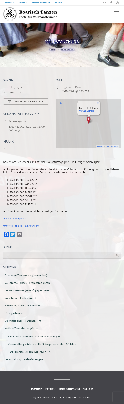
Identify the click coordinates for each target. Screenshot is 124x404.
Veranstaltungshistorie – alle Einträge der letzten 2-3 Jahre (42, 344)
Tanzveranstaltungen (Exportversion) (29, 351)
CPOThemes (84, 397)
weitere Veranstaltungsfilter (21, 328)
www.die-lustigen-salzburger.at (21, 225)
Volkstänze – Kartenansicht (20, 298)
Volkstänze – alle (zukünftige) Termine (27, 290)
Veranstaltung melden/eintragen (24, 359)
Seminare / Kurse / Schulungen (22, 305)
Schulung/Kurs (17, 121)
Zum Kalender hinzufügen (25, 101)
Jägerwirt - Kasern (72, 87)
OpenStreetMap (112, 146)
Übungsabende (14, 313)
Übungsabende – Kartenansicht (23, 320)
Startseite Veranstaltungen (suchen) (26, 275)
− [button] (61, 108)
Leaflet (100, 146)
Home (52, 49)
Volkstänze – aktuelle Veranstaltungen (27, 283)
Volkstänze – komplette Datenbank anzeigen (34, 336)
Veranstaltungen (86, 111)
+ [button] (61, 103)
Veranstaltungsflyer (14, 218)
